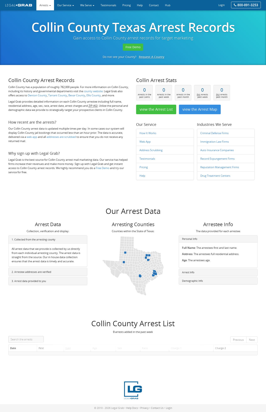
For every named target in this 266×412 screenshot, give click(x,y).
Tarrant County (57, 95)
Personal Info (189, 239)
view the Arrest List (156, 109)
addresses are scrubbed (61, 137)
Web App (145, 141)
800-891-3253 (246, 5)
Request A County (151, 57)
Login (221, 5)
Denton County (37, 95)
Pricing (143, 167)
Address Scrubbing (151, 150)
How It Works (147, 133)
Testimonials (147, 159)
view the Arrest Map (199, 109)
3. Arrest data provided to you (29, 281)
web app (32, 137)
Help (142, 176)
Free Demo (133, 47)
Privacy (144, 408)
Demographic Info (192, 280)
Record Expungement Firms (217, 159)
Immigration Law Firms (214, 141)
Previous (238, 340)
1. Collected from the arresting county (33, 239)
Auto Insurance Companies (217, 150)
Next (252, 340)
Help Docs (132, 408)
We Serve (87, 5)
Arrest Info (188, 272)
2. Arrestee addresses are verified (31, 272)
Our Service (65, 5)
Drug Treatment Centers (215, 176)
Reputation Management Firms (219, 167)
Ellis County (93, 95)
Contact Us (157, 408)
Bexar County (76, 95)
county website (93, 91)
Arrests (45, 5)
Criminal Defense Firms (214, 133)
